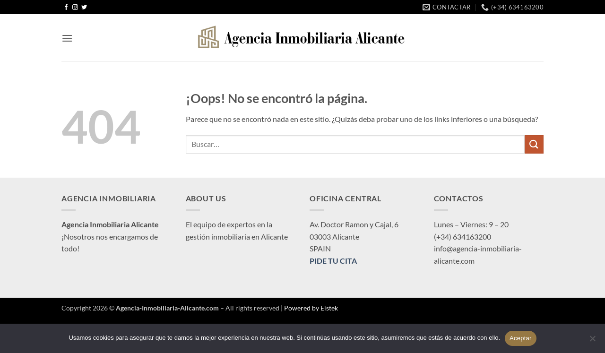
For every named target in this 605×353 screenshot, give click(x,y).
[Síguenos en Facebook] (66, 7)
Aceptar (521, 338)
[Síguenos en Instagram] (75, 7)
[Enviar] (534, 144)
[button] (67, 38)
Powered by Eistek (311, 308)
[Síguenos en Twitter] (84, 7)
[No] (592, 341)
